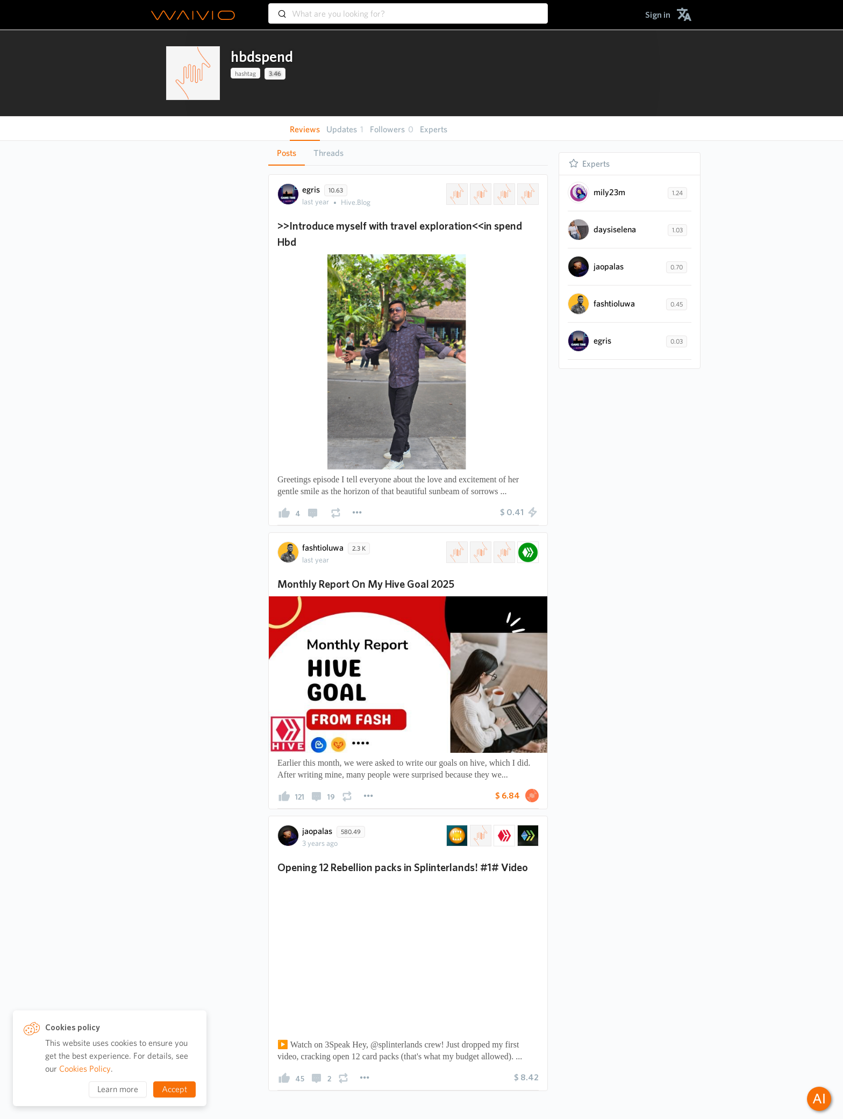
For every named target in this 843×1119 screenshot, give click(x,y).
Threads (328, 153)
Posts (286, 153)
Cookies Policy (85, 1068)
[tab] (286, 153)
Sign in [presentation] (657, 14)
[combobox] (408, 8)
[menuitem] (658, 15)
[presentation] (193, 73)
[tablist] (408, 153)
